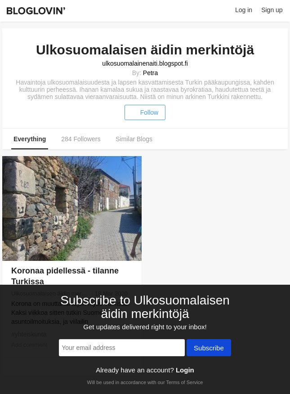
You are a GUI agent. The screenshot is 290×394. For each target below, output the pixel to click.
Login (185, 370)
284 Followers (80, 139)
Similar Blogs (134, 139)
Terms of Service (184, 382)
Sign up (271, 9)
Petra (150, 72)
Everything (29, 139)
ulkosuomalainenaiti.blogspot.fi (145, 63)
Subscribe (209, 348)
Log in (243, 9)
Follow (145, 112)
